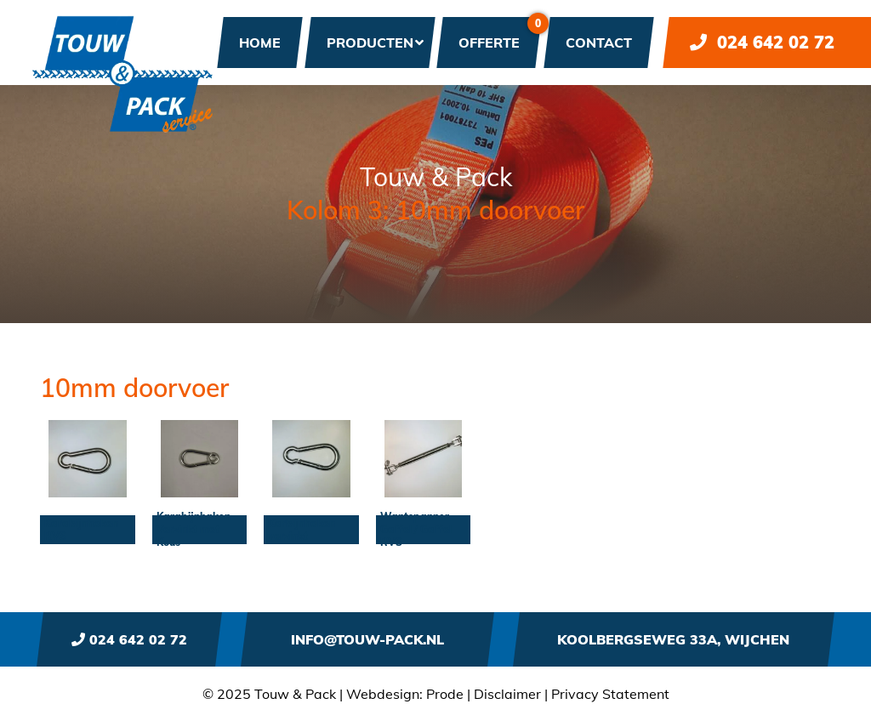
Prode (445, 693)
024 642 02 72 (762, 42)
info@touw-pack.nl (367, 639)
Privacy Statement (610, 693)
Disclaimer (507, 693)
